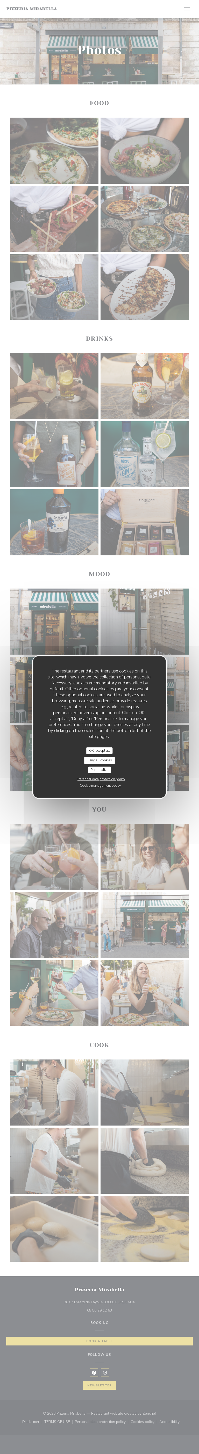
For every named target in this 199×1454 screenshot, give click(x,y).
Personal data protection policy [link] (101, 779)
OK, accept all (99, 750)
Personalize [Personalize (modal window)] (99, 769)
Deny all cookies (99, 760)
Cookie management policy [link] (100, 785)
